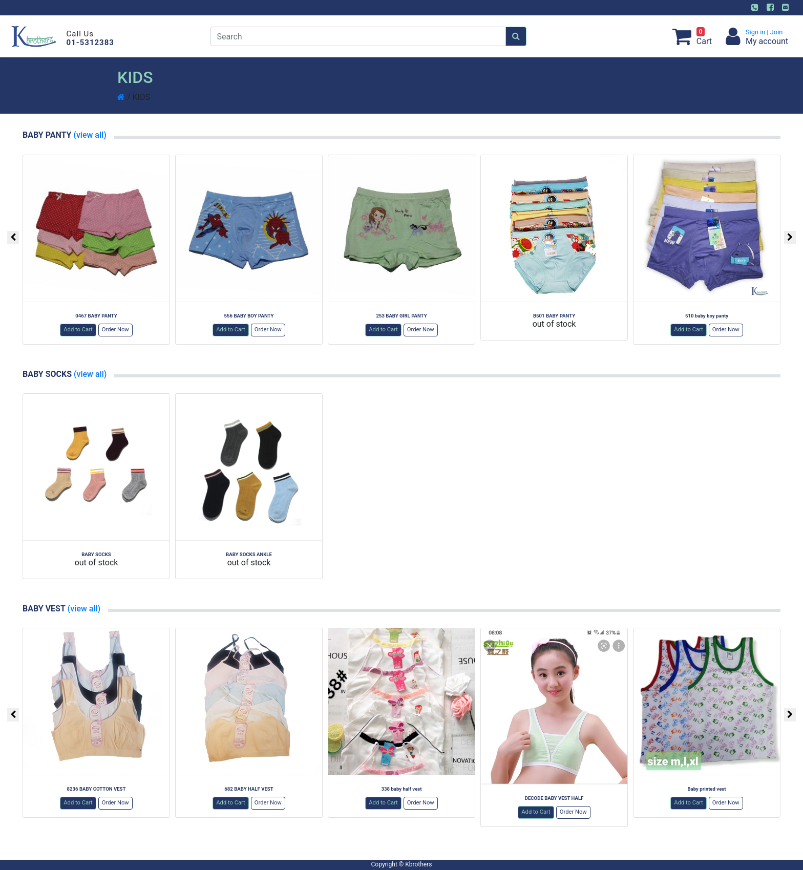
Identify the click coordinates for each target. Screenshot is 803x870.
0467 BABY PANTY (96, 316)
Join (776, 32)
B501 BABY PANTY (554, 316)
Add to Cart (78, 329)
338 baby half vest (401, 789)
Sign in (756, 32)
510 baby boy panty (706, 316)
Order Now (115, 329)
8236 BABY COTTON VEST (96, 789)
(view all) (88, 135)
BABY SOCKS (96, 554)
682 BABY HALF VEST (248, 789)
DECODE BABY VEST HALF (554, 798)
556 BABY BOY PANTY (249, 316)
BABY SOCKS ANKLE (249, 554)
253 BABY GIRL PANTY (401, 316)
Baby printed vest (706, 789)
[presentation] (13, 237)
